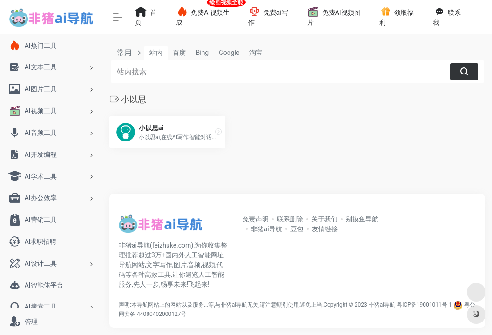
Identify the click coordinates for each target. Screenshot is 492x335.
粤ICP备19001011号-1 (424, 305)
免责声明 (256, 219)
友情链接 (325, 229)
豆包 (296, 229)
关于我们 (324, 219)
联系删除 (290, 219)
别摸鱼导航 (362, 219)
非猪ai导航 (266, 229)
